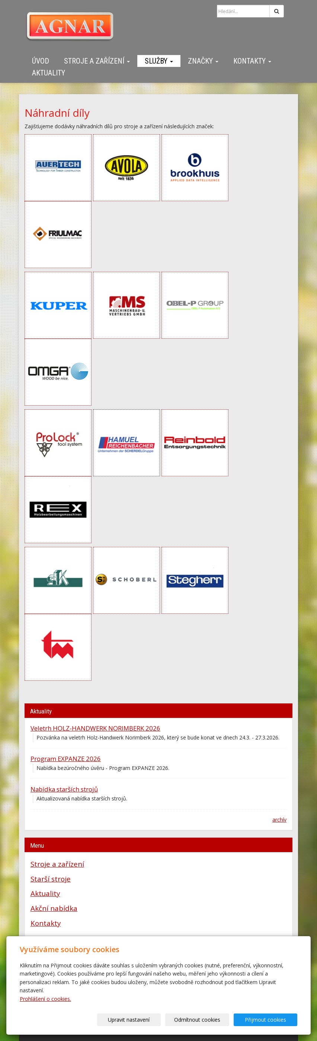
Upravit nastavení (146, 1019)
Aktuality (48, 72)
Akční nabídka (54, 908)
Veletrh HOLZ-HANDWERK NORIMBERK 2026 (95, 728)
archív (279, 819)
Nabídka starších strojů (64, 789)
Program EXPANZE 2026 (66, 758)
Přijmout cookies (268, 1019)
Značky (203, 61)
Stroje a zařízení (97, 61)
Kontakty (252, 61)
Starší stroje (51, 878)
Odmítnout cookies (208, 1019)
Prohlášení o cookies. (45, 998)
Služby (159, 61)
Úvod (40, 61)
